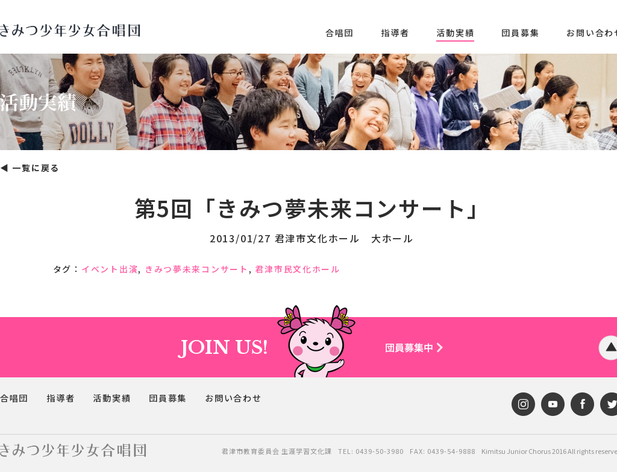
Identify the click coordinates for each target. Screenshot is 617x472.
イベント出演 (110, 269)
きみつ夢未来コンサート (197, 269)
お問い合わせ (234, 398)
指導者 (395, 33)
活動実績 (455, 33)
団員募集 (520, 33)
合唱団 (339, 33)
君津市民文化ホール (299, 269)
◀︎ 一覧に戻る (30, 168)
